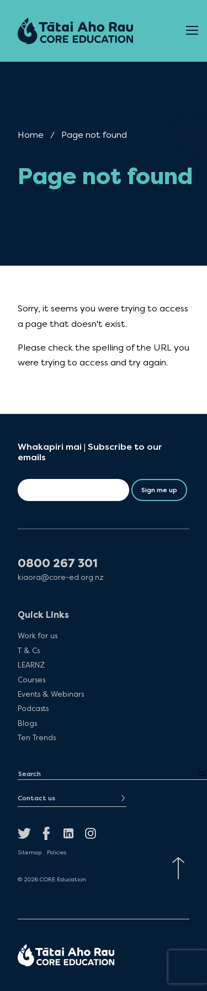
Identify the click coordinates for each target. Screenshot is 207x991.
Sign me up (159, 490)
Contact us (36, 798)
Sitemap (29, 852)
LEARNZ (31, 665)
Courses (31, 679)
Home (31, 135)
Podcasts (33, 708)
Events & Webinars (51, 694)
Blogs (27, 723)
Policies (56, 852)
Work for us (37, 635)
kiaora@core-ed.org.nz (61, 577)
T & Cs (29, 650)
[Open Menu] (192, 31)
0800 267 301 (58, 563)
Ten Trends (37, 737)
